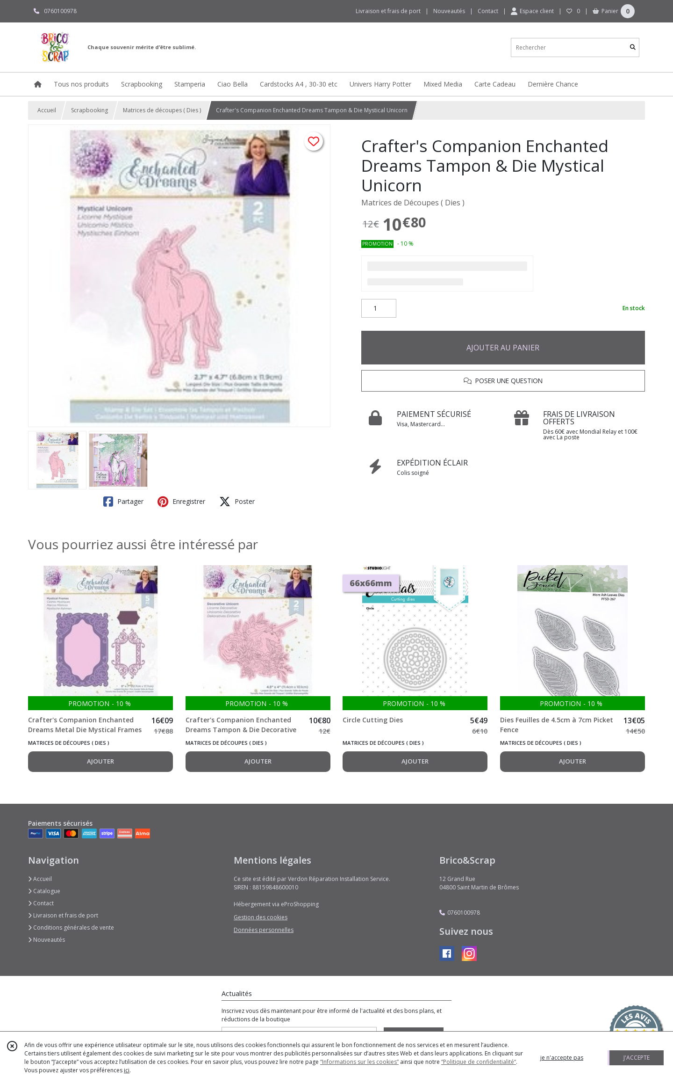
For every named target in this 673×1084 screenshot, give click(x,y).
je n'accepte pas (561, 1058)
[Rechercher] (633, 47)
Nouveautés (46, 940)
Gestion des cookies (260, 917)
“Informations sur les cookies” (359, 1062)
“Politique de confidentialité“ (478, 1062)
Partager (123, 501)
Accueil (46, 110)
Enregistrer (181, 501)
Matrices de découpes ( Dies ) (162, 110)
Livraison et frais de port (63, 915)
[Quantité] (378, 308)
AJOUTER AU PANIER (502, 347)
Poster (237, 501)
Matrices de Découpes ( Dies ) (413, 202)
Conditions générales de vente (71, 927)
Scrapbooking (89, 110)
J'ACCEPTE (636, 1058)
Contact (488, 11)
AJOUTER (100, 761)
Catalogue (44, 891)
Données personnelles (264, 930)
